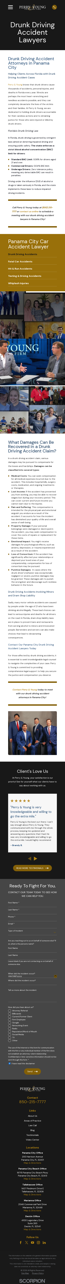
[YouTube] (32, 1242)
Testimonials (32, 1135)
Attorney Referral (20, 1010)
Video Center (32, 1139)
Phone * (11, 917)
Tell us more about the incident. (22, 990)
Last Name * (13, 910)
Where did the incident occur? (22, 980)
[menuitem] (32, 254)
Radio (14, 1028)
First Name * (13, 903)
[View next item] (35, 858)
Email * (11, 924)
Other (14, 1040)
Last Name (13, 955)
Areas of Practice (32, 1120)
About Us (32, 1115)
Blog (32, 1130)
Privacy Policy (38, 1273)
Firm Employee (18, 1019)
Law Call (33, 1125)
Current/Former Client (22, 1016)
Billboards (16, 1013)
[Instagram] (38, 1242)
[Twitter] (26, 1242)
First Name (13, 948)
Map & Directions (32, 1162)
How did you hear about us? (21, 1007)
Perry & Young (15, 84)
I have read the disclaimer (23, 1063)
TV (13, 1037)
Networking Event (20, 1025)
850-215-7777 (32, 1101)
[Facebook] (20, 1242)
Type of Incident (15, 931)
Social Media (18, 1034)
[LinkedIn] (44, 1242)
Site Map (25, 1273)
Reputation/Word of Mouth (24, 1031)
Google (15, 1022)
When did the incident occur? (21, 973)
